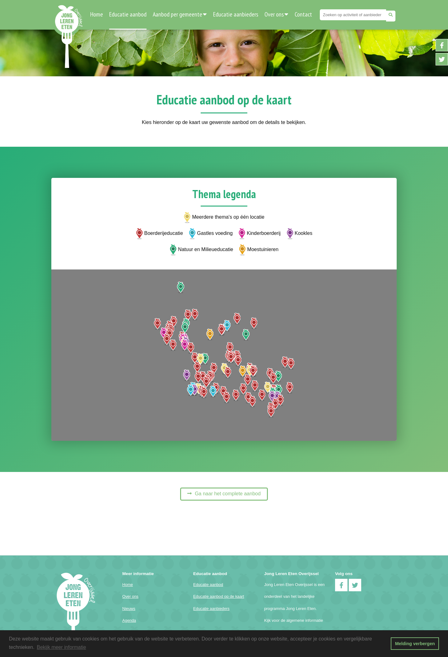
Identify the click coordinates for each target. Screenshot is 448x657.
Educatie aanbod (128, 14)
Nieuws (128, 608)
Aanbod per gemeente (180, 14)
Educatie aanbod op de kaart (218, 596)
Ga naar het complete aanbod (228, 493)
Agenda (129, 620)
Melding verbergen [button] (415, 643)
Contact (303, 14)
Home (96, 14)
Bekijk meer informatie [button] (61, 647)
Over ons (276, 14)
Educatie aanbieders (235, 14)
